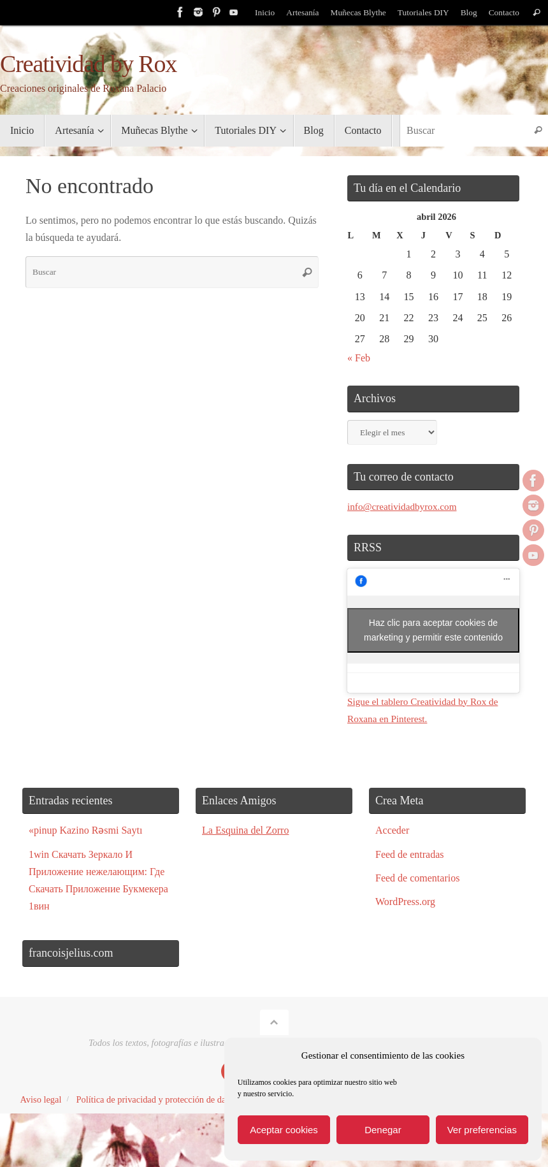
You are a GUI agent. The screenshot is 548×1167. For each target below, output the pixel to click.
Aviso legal (41, 1099)
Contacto (503, 12)
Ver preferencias (482, 1129)
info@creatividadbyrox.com (404, 506)
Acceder (392, 830)
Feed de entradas (409, 854)
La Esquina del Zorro (245, 830)
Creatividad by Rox (88, 64)
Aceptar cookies (284, 1129)
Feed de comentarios (417, 878)
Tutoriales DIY (422, 12)
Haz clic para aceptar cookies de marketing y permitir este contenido (433, 630)
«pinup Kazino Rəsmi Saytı (85, 830)
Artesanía (299, 12)
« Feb (358, 357)
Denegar (382, 1129)
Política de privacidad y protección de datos (156, 1099)
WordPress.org (405, 901)
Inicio (262, 12)
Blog (467, 12)
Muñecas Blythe (356, 12)
